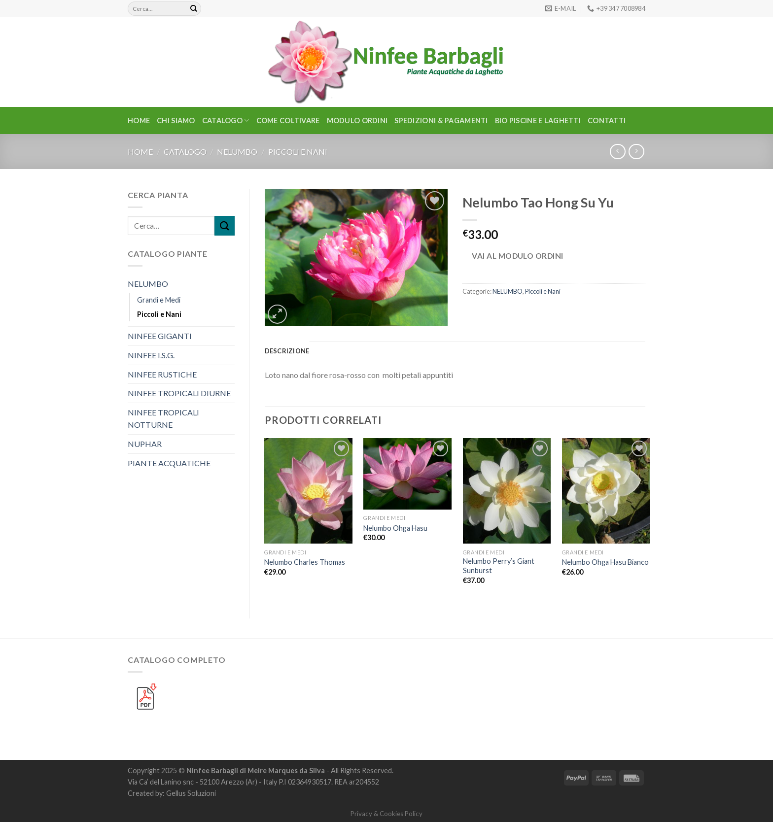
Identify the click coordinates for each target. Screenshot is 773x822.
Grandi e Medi (158, 300)
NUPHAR (145, 443)
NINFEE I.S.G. (151, 355)
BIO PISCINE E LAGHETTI (538, 120)
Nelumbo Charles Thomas (304, 562)
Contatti (607, 120)
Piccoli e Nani (297, 151)
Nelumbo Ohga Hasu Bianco (605, 562)
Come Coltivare (288, 120)
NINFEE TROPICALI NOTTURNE (163, 419)
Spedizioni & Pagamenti (441, 120)
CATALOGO (225, 120)
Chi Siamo (176, 120)
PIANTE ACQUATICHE (169, 463)
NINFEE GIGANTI (160, 336)
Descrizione (287, 351)
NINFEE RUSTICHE (162, 374)
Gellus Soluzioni (191, 793)
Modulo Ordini (357, 120)
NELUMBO (237, 151)
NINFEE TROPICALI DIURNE (179, 393)
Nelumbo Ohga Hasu (395, 528)
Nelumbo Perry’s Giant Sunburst (498, 566)
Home (139, 120)
